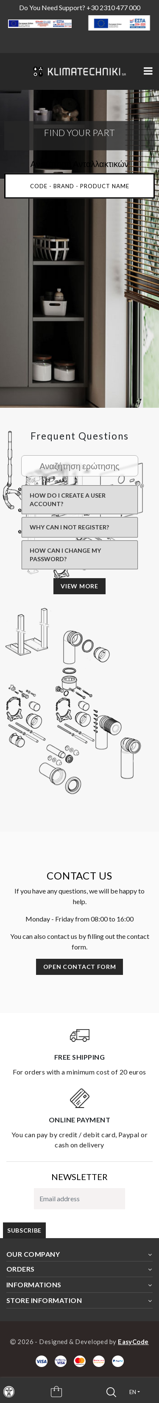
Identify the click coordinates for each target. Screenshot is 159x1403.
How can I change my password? (65, 554)
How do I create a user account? (68, 499)
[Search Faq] (79, 465)
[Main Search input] (79, 185)
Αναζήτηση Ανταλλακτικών (80, 163)
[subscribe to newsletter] (79, 1198)
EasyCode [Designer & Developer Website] (133, 1341)
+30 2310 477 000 (113, 7)
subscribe (24, 1230)
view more (79, 586)
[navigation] (8, 1391)
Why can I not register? (69, 527)
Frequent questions (80, 436)
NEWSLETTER (79, 1177)
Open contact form (79, 966)
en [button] (132, 1392)
